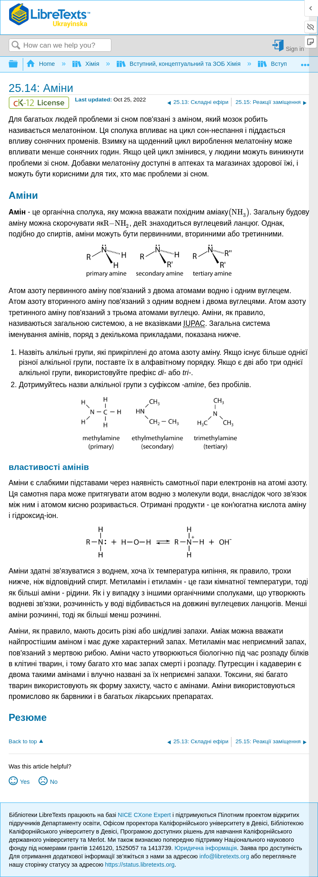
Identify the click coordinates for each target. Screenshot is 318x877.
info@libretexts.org (224, 856)
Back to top (23, 741)
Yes (24, 781)
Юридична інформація (205, 848)
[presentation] (238, 212)
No (54, 781)
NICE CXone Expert (145, 815)
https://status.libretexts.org (140, 864)
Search (16, 45)
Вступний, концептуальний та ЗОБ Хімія (179, 63)
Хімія (86, 63)
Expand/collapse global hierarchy (18, 64)
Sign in (295, 49)
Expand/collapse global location (305, 62)
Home (41, 63)
